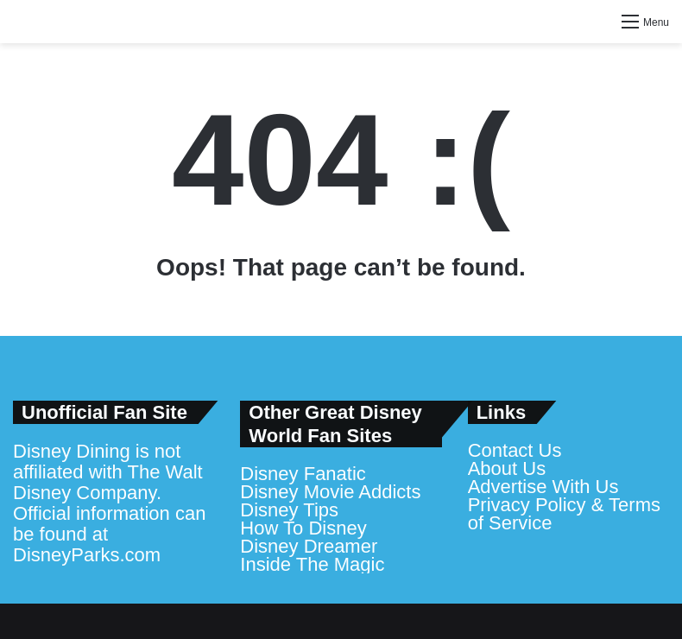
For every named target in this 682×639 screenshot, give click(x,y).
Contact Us (515, 450)
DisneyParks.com (87, 555)
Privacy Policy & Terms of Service (564, 514)
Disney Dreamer (308, 546)
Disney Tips (289, 510)
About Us (507, 468)
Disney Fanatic (303, 473)
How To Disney (303, 528)
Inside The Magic (312, 564)
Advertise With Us (543, 486)
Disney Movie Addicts (330, 492)
